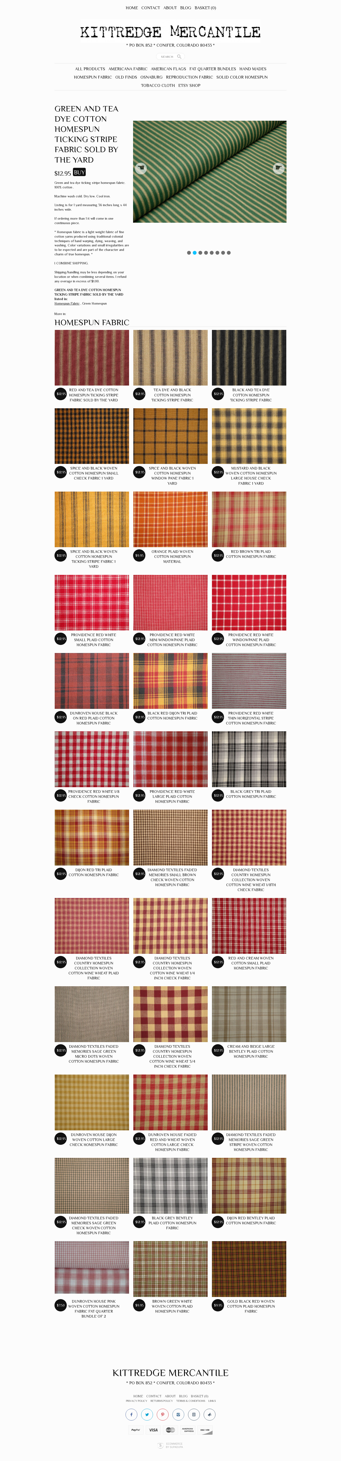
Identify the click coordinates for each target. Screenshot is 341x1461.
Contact (150, 7)
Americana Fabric (128, 69)
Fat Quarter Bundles (212, 69)
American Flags (168, 69)
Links (212, 1401)
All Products (90, 69)
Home (132, 7)
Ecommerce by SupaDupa (174, 1445)
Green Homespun (94, 303)
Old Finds (126, 77)
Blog (185, 7)
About (170, 7)
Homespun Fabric (93, 77)
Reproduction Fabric (189, 77)
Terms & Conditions (190, 1401)
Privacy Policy (136, 1401)
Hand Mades (252, 69)
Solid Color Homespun (242, 77)
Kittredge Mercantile (170, 1372)
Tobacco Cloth (158, 85)
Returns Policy (162, 1401)
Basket (205, 7)
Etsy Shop (189, 85)
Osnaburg (151, 77)
